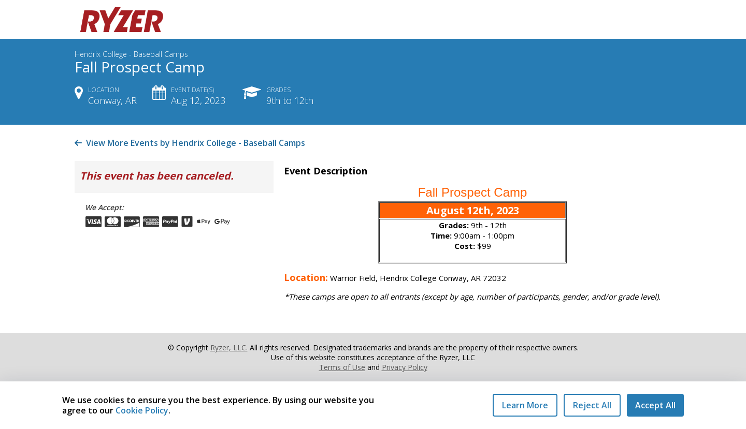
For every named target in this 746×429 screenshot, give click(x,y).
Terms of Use (342, 367)
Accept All (655, 405)
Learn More (525, 405)
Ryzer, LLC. (229, 347)
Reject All (592, 405)
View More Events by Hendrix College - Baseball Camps (190, 143)
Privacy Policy (404, 367)
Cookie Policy (142, 410)
